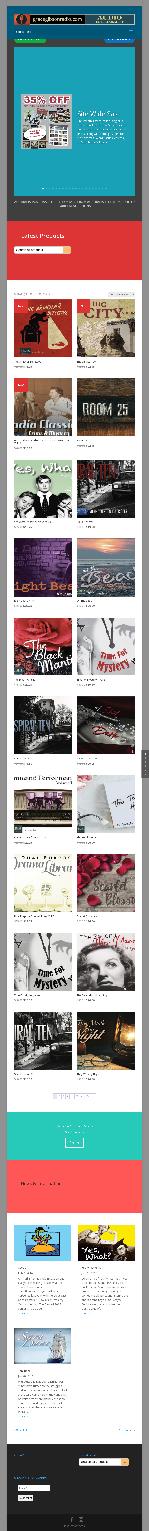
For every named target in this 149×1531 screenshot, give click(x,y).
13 (82, 188)
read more (24, 1313)
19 (102, 188)
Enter (74, 1142)
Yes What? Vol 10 (91, 1267)
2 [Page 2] (59, 1096)
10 (73, 188)
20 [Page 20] (77, 1096)
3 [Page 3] (63, 1096)
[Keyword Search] (38, 250)
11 (76, 188)
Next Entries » (127, 1430)
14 (86, 188)
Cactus (22, 1267)
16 (92, 188)
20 (106, 188)
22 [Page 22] (88, 1096)
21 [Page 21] (82, 1096)
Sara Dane (24, 1371)
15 (89, 188)
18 (99, 188)
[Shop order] (121, 294)
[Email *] (34, 1488)
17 (96, 188)
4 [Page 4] (67, 1096)
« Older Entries (22, 1430)
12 (79, 188)
